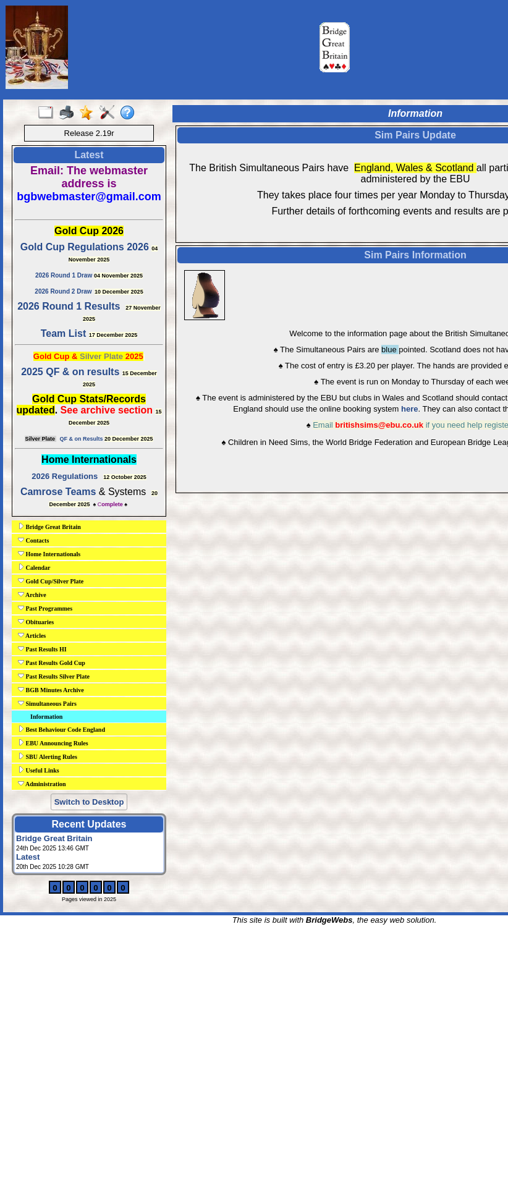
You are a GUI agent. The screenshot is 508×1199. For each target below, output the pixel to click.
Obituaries (36, 621)
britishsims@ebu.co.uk (379, 425)
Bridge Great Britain (49, 526)
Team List (64, 333)
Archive (32, 594)
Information (46, 716)
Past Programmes (45, 608)
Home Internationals (49, 553)
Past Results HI (42, 649)
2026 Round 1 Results (68, 306)
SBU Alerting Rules (47, 756)
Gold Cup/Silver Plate (50, 581)
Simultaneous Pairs (47, 703)
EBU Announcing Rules (53, 743)
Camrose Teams (58, 491)
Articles (32, 635)
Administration (42, 783)
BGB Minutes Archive (51, 689)
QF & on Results (81, 439)
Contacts (33, 540)
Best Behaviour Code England (61, 729)
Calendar (34, 567)
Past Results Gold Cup (51, 662)
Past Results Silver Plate (54, 676)
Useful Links (38, 770)
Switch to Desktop (89, 802)
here (409, 408)
